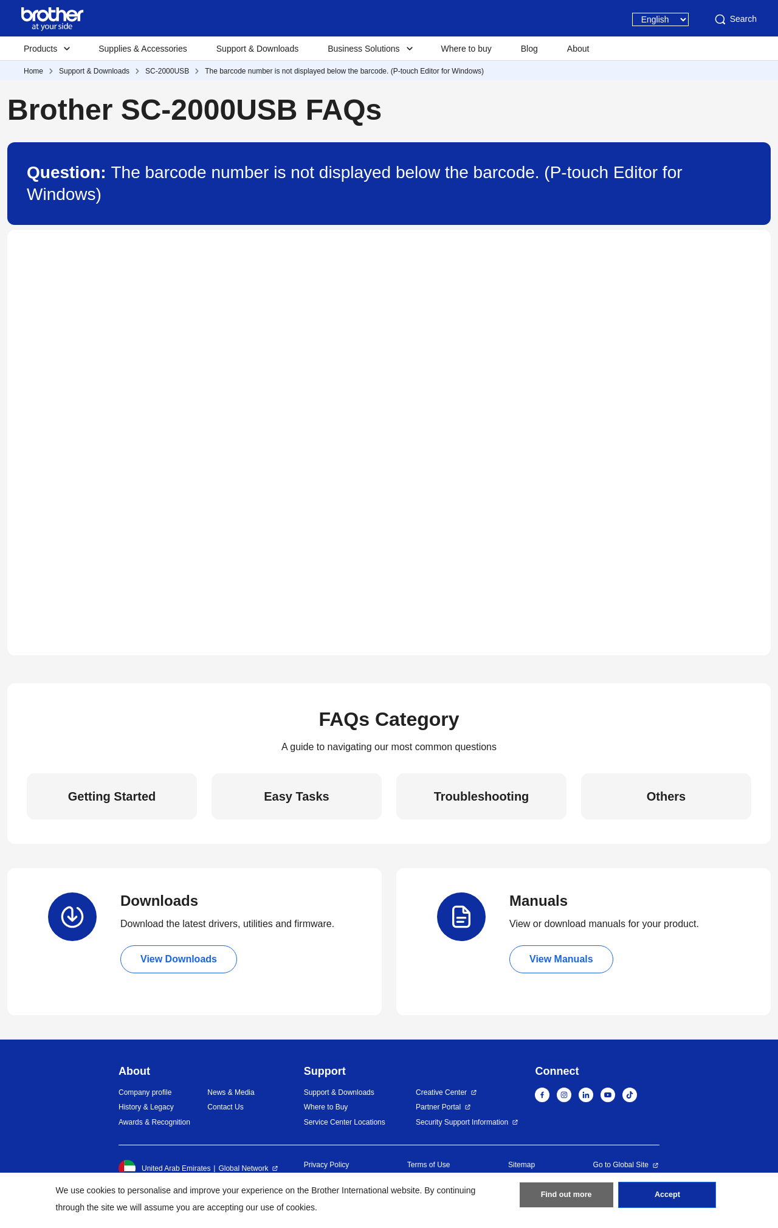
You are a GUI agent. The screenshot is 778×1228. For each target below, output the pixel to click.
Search (735, 19)
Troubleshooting (481, 796)
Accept (667, 1198)
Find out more (566, 1198)
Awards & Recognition (154, 1122)
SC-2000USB (167, 71)
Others (666, 796)
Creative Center (441, 1092)
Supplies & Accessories (142, 48)
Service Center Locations (344, 1122)
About (578, 48)
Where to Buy (326, 1107)
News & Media (230, 1092)
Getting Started (112, 796)
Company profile (145, 1092)
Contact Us (225, 1107)
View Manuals (561, 959)
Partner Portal (438, 1107)
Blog (529, 48)
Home (33, 71)
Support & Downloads (257, 48)
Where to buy (466, 48)
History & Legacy (146, 1107)
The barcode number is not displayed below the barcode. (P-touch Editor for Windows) (344, 71)
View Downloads (178, 959)
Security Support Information (462, 1122)
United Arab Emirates (164, 1168)
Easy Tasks (296, 796)
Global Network (243, 1168)
